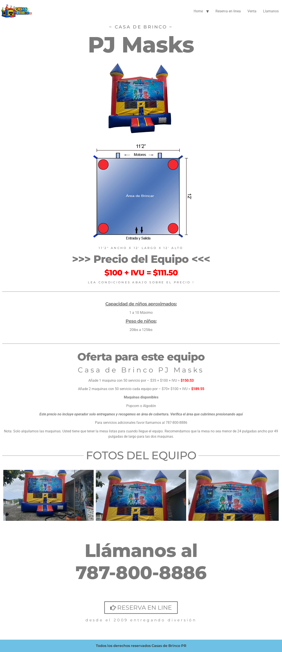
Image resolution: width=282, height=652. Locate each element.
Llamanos (271, 11)
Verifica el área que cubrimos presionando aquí (206, 414)
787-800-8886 (141, 572)
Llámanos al (141, 550)
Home (198, 11)
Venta (251, 11)
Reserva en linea (228, 11)
